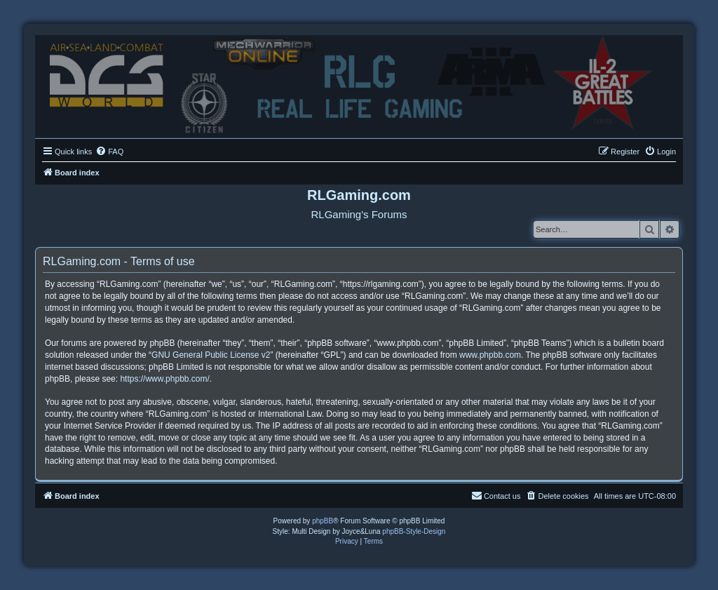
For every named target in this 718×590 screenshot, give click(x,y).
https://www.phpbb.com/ (164, 379)
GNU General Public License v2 (210, 355)
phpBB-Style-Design (413, 531)
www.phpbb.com (490, 355)
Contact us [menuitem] (496, 495)
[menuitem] (109, 151)
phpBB (322, 521)
